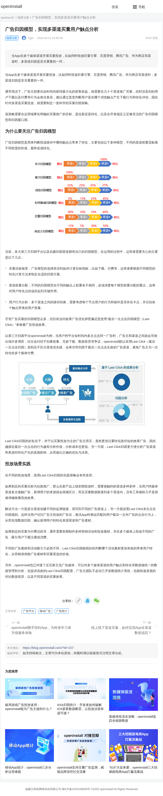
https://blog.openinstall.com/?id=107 (48, 647)
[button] (139, 7)
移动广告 (45, 611)
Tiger (28, 38)
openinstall (11, 6)
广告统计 (61, 611)
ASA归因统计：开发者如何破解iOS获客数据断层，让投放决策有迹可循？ (80, 709)
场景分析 (23, 17)
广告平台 (28, 611)
